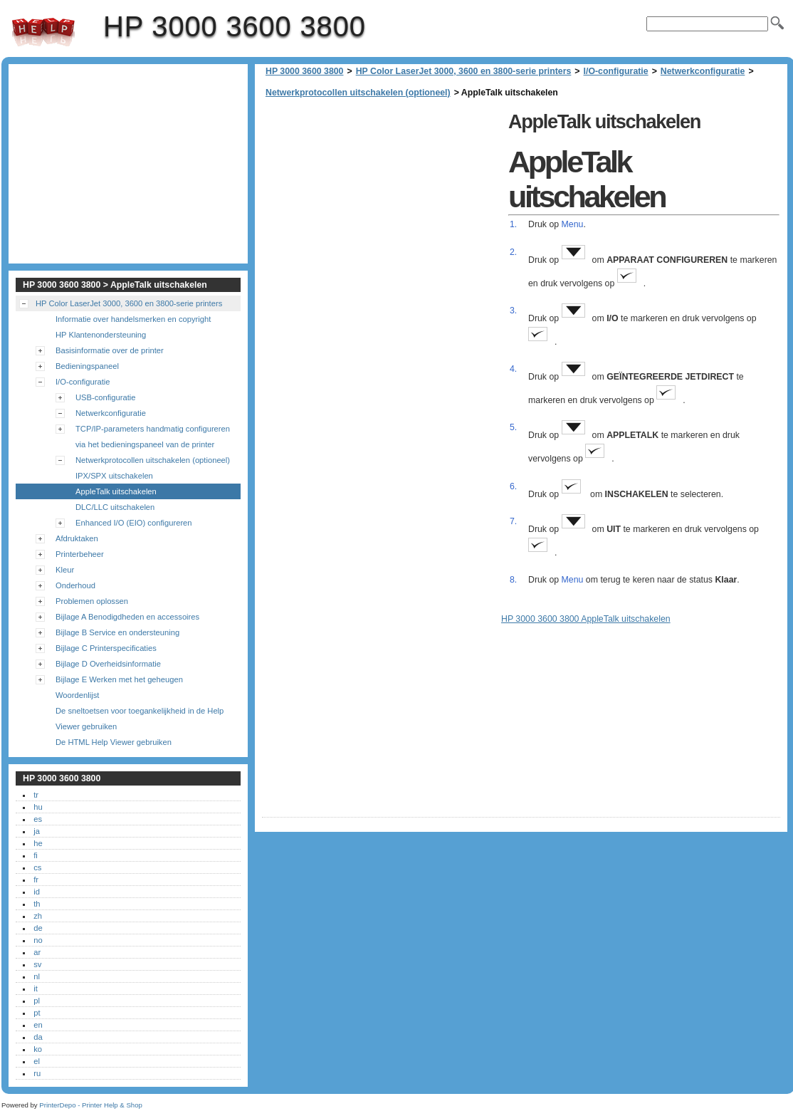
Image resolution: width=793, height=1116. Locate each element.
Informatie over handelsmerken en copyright (133, 319)
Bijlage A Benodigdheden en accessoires (127, 616)
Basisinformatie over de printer (110, 350)
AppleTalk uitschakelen (116, 491)
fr (35, 879)
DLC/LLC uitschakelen (114, 507)
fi (35, 855)
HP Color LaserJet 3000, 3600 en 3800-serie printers (464, 71)
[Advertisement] (381, 206)
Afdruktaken (77, 538)
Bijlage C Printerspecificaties (106, 648)
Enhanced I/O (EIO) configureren (133, 522)
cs (37, 867)
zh (37, 916)
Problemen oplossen (92, 601)
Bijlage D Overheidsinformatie (108, 663)
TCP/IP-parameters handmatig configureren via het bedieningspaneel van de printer (152, 436)
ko (37, 1049)
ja (36, 831)
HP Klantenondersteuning (101, 334)
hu (37, 807)
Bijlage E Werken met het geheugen (119, 679)
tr (35, 795)
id (36, 891)
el (36, 1061)
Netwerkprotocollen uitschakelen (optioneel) (358, 93)
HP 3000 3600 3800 (43, 32)
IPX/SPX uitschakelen (114, 475)
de (37, 928)
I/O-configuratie (616, 71)
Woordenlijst (77, 695)
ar (37, 952)
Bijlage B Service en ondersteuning (117, 632)
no (37, 940)
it (35, 988)
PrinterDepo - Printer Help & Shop (90, 1105)
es (37, 819)
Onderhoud (75, 585)
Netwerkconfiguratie (703, 71)
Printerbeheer (80, 554)
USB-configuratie (105, 397)
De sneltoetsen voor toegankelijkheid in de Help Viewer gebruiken (140, 718)
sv (37, 964)
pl (36, 1000)
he (37, 843)
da (37, 1037)
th (36, 903)
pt (36, 1012)
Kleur (65, 569)
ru (37, 1073)
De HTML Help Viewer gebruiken (114, 742)
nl (36, 976)
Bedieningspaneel (87, 366)
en (37, 1025)
